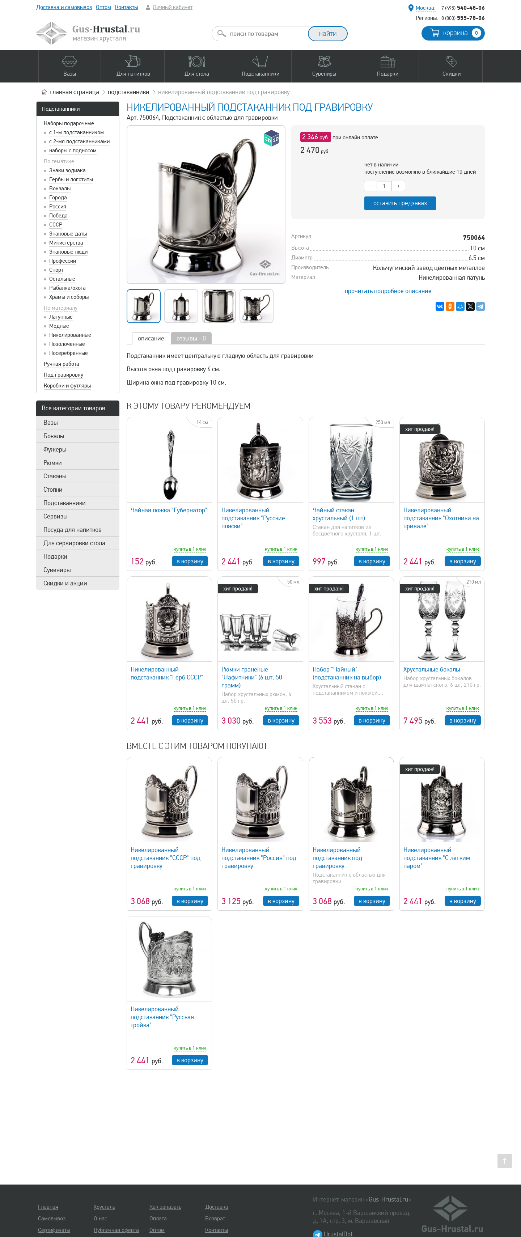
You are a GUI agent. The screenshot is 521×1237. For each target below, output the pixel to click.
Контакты (126, 7)
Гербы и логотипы (71, 179)
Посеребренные (68, 353)
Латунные (61, 317)
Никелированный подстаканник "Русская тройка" (162, 1017)
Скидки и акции (65, 583)
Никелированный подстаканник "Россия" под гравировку (258, 858)
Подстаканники (61, 109)
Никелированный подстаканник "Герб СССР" (167, 673)
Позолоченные (67, 344)
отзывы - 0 (191, 338)
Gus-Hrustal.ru (388, 1199)
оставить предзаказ (400, 203)
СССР (55, 224)
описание (151, 338)
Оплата (158, 1218)
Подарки (55, 556)
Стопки (53, 489)
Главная (48, 1207)
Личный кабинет (172, 7)
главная (74, 92)
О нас (100, 1218)
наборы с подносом (73, 150)
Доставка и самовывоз (64, 7)
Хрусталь (104, 1207)
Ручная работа (61, 364)
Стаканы (55, 476)
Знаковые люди (68, 251)
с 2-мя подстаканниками (79, 141)
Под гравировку (63, 374)
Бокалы (53, 436)
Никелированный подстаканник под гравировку (337, 858)
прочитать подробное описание (388, 291)
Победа (58, 215)
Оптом (103, 7)
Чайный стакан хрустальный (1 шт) (339, 514)
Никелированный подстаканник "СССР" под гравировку (165, 858)
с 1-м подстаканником (76, 132)
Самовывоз (51, 1218)
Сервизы (55, 516)
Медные (59, 326)
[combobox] (266, 33)
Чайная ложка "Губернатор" (169, 510)
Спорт (56, 270)
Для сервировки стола (74, 543)
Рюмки (52, 463)
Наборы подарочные (69, 123)
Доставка (216, 1207)
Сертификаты (54, 1230)
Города (58, 197)
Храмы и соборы (69, 297)
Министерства (66, 242)
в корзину (190, 561)
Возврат (215, 1218)
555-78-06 (463, 17)
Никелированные (70, 335)
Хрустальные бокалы (431, 669)
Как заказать (165, 1207)
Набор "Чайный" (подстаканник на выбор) (347, 673)
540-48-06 (462, 7)
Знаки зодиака (67, 170)
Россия (57, 206)
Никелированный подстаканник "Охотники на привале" (441, 518)
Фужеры (55, 449)
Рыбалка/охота (67, 288)
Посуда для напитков (72, 530)
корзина (462, 33)
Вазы (50, 423)
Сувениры (57, 570)
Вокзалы (60, 188)
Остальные (62, 279)
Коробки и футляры (67, 385)
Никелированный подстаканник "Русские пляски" (253, 518)
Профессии (62, 260)
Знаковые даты (68, 233)
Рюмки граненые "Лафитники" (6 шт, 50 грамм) (251, 677)
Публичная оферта (116, 1230)
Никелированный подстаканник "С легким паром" (436, 858)
